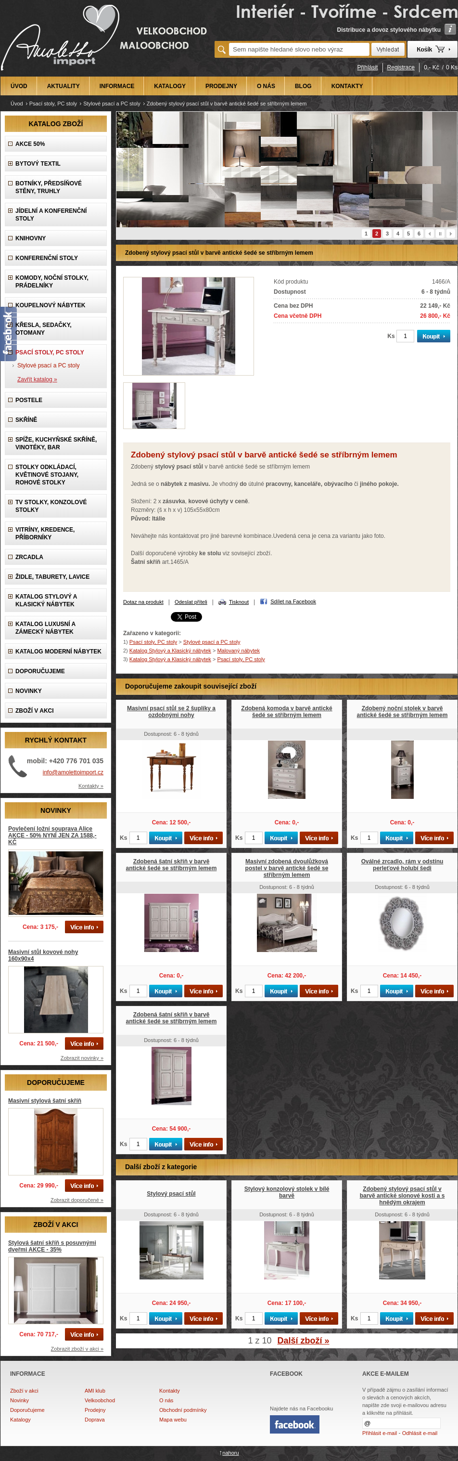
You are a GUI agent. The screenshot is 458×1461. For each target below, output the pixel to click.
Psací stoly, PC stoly (53, 103)
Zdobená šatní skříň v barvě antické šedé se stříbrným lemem (171, 865)
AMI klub (95, 1391)
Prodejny (95, 1410)
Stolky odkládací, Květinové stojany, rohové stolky (46, 475)
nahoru (230, 1453)
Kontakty (169, 1391)
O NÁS (266, 86)
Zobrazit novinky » (82, 1058)
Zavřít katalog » (37, 379)
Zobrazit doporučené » (77, 1200)
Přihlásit (367, 67)
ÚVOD (19, 86)
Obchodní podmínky (182, 1410)
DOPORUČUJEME (40, 671)
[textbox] (299, 49)
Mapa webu (173, 1419)
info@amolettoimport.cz (73, 772)
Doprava (95, 1419)
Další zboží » (304, 1340)
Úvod (17, 103)
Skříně (26, 420)
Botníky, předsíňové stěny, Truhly (48, 187)
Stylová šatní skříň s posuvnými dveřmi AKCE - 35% (52, 1246)
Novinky (19, 1400)
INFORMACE (117, 86)
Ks (390, 336)
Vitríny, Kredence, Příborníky (45, 533)
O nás (166, 1400)
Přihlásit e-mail (379, 1433)
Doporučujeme (27, 1410)
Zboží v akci (24, 1391)
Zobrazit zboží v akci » (77, 1349)
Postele (28, 400)
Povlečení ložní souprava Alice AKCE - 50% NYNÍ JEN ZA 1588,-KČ (52, 835)
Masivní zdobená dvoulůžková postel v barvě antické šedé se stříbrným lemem (287, 868)
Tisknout (239, 602)
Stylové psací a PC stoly (111, 103)
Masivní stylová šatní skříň (44, 1100)
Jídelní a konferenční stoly (51, 215)
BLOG (303, 86)
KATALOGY (170, 86)
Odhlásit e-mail (419, 1433)
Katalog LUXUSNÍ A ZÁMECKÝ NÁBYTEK (45, 628)
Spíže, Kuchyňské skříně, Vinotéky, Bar (56, 443)
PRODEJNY (221, 86)
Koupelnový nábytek (50, 305)
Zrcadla (29, 557)
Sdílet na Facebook (293, 601)
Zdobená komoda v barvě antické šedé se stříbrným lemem (286, 711)
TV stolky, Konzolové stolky (51, 506)
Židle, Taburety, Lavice (52, 577)
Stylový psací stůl (171, 1193)
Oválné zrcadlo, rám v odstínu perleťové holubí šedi (402, 865)
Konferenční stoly (46, 258)
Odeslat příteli (191, 602)
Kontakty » (90, 786)
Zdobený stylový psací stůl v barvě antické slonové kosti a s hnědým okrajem (402, 1196)
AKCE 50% (30, 144)
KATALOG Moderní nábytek (58, 651)
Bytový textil (38, 163)
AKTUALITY (63, 86)
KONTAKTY (347, 86)
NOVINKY (28, 691)
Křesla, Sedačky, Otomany (43, 329)
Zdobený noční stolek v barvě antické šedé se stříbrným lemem (402, 711)
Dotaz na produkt (143, 602)
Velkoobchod (100, 1400)
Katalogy (20, 1419)
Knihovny (30, 238)
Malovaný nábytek (238, 650)
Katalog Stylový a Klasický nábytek (46, 600)
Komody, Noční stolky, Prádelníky (52, 281)
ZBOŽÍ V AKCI (34, 710)
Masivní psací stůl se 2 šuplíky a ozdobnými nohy (171, 711)
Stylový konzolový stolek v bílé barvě (287, 1192)
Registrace (401, 67)
